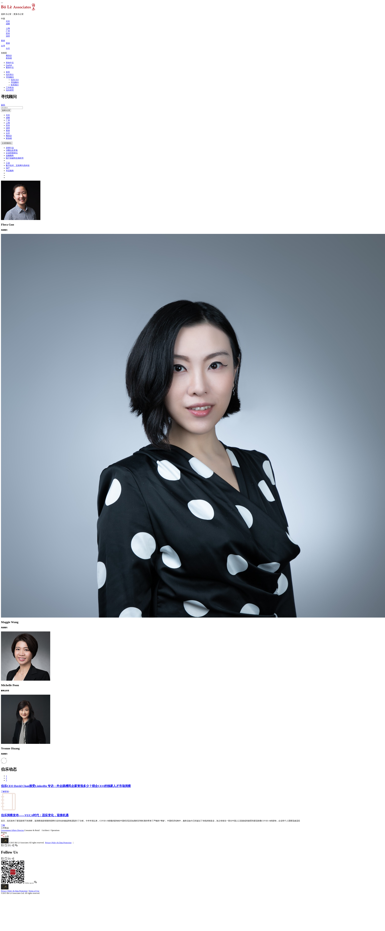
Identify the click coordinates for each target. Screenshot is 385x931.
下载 (3, 825)
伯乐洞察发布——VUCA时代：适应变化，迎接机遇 (35, 815)
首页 (8, 72)
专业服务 (10, 171)
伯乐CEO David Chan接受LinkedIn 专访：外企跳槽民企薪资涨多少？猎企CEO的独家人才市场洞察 (66, 785)
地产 (8, 168)
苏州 (8, 125)
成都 (8, 118)
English (9, 65)
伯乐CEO (15, 80)
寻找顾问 (15, 82)
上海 (8, 123)
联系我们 (15, 85)
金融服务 (10, 155)
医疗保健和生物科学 (15, 158)
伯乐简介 (10, 75)
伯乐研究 (10, 90)
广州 (8, 120)
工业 (8, 163)
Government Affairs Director (12, 830)
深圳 (8, 128)
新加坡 (9, 138)
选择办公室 (6, 110)
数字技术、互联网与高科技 (18, 165)
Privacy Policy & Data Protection (58, 843)
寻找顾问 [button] (10, 77)
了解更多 (5, 791)
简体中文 (10, 63)
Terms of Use (34, 891)
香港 (8, 130)
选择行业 (10, 148)
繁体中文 (10, 67)
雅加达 (9, 136)
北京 (8, 115)
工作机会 (10, 87)
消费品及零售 (12, 150)
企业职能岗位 (7, 143)
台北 (8, 133)
